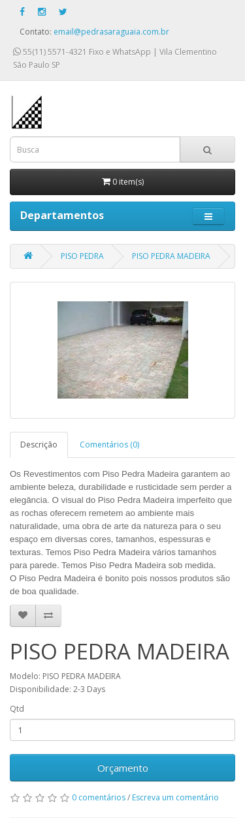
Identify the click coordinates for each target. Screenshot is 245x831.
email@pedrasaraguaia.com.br (111, 31)
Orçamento (122, 767)
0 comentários (98, 797)
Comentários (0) (109, 444)
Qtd (17, 708)
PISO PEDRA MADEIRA (171, 256)
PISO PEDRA (82, 256)
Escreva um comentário (175, 797)
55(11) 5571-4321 (50, 51)
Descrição (38, 444)
